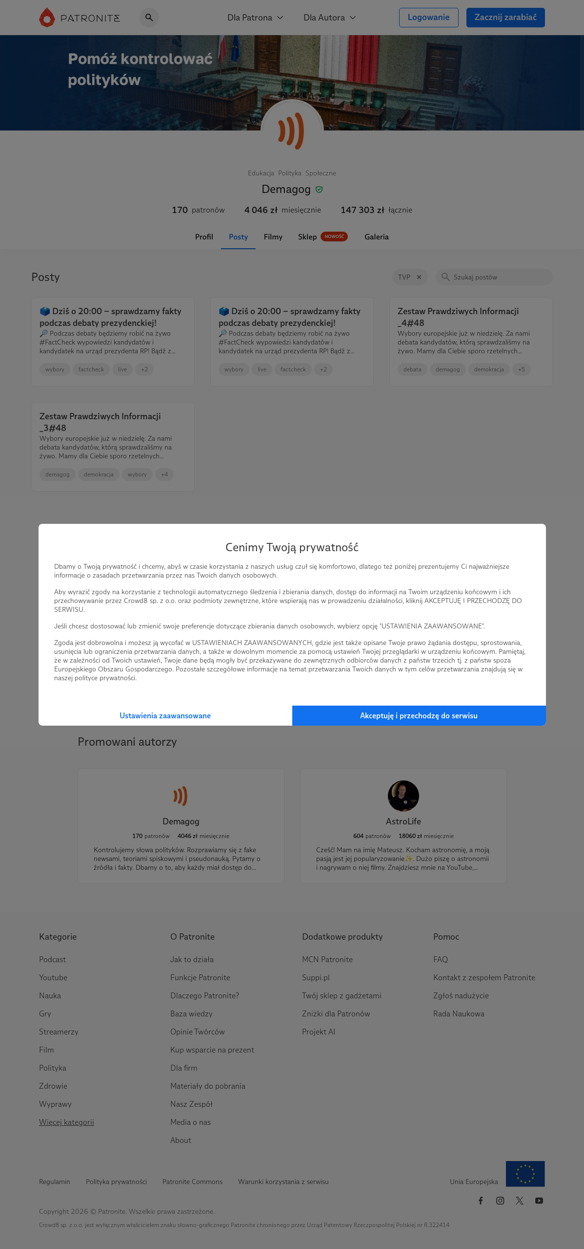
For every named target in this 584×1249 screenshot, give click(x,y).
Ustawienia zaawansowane (165, 716)
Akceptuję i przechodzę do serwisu (419, 716)
